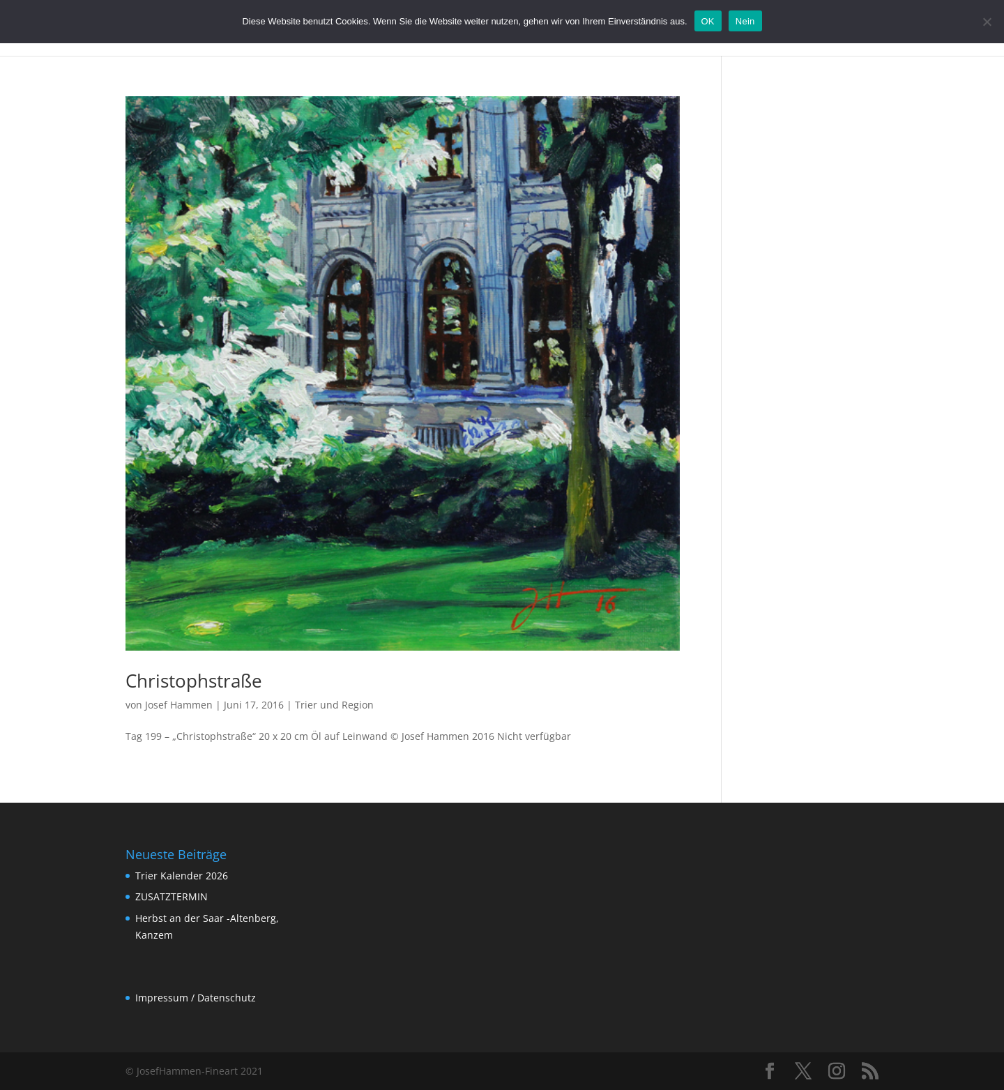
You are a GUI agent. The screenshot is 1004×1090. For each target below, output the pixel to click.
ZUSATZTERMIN (171, 896)
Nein (745, 21)
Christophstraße (194, 680)
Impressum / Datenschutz (195, 997)
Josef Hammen (179, 704)
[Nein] (987, 22)
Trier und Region (334, 704)
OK (708, 21)
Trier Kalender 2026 (181, 875)
